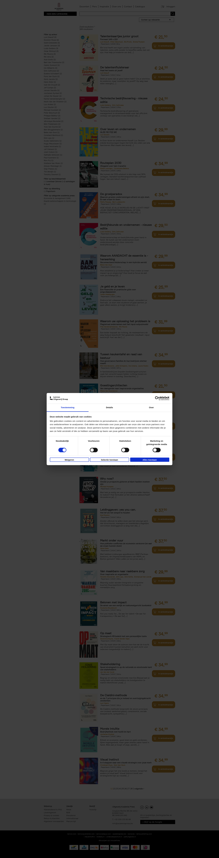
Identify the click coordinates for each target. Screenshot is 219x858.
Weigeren (69, 460)
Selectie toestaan (109, 460)
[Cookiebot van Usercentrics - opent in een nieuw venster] (157, 398)
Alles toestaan (150, 460)
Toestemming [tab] (67, 407)
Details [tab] (109, 407)
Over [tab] (151, 407)
